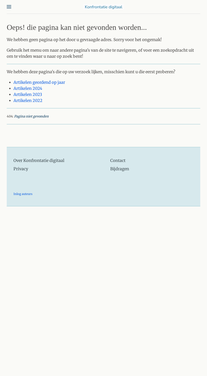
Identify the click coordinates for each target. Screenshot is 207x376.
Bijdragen (119, 168)
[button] (9, 6)
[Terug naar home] (103, 6)
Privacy (20, 168)
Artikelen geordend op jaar (39, 82)
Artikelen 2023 (27, 94)
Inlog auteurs (22, 194)
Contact (118, 160)
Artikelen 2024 (27, 88)
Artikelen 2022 (27, 100)
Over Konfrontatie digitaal (38, 160)
